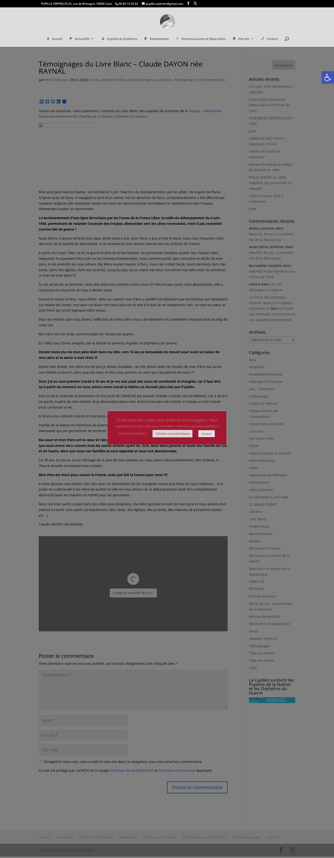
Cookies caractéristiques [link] (172, 433)
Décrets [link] (240, 39)
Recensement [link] (156, 39)
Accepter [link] (206, 433)
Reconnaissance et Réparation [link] (200, 39)
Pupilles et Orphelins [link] (118, 39)
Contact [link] (269, 39)
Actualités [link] (79, 39)
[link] (328, 77)
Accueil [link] (54, 39)
